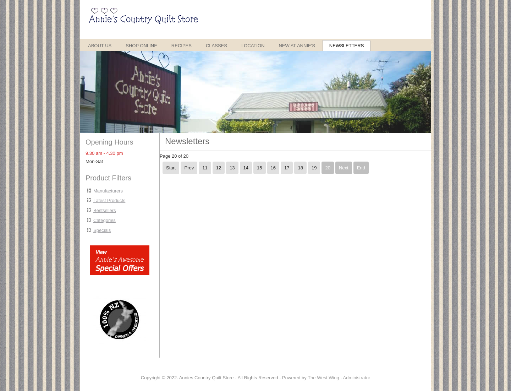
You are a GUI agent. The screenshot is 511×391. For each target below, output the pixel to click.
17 (286, 167)
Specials (102, 230)
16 (273, 167)
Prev (189, 167)
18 (300, 167)
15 (259, 167)
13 (232, 167)
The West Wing (323, 377)
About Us (99, 45)
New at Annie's (297, 45)
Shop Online (141, 45)
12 (218, 167)
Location (253, 45)
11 (204, 167)
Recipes (181, 45)
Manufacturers (108, 191)
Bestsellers (104, 210)
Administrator (356, 377)
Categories (104, 220)
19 (314, 167)
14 (245, 167)
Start (171, 167)
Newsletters (346, 45)
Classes (216, 45)
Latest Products (109, 200)
